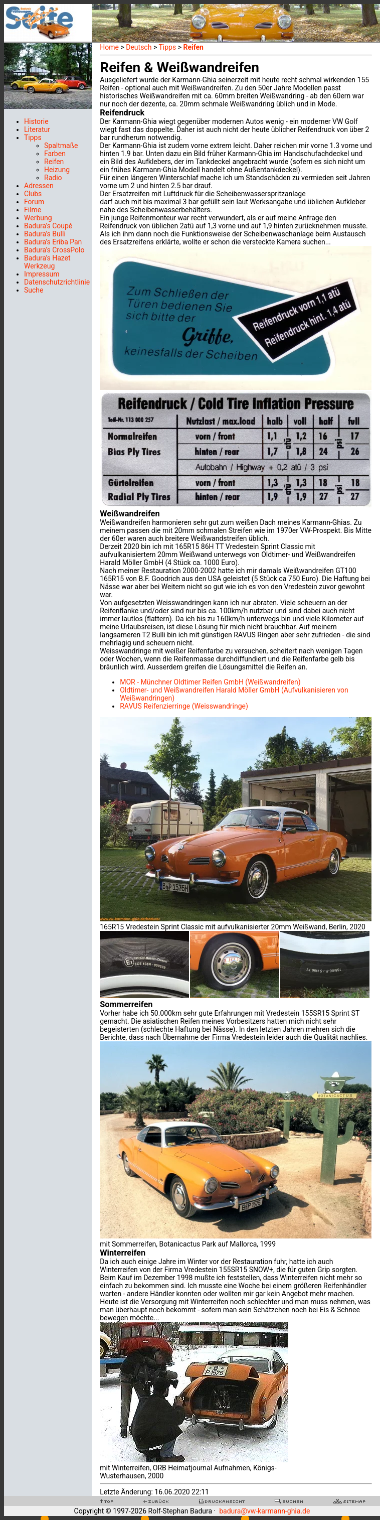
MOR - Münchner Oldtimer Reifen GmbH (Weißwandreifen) (210, 682)
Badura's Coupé (48, 226)
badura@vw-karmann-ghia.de (264, 1511)
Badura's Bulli (45, 234)
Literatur (37, 129)
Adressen (39, 186)
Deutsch (138, 47)
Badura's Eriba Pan (53, 242)
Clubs (33, 194)
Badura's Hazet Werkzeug (47, 262)
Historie (36, 121)
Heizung (57, 170)
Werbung (38, 218)
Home (109, 47)
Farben (55, 154)
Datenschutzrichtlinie (57, 282)
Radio (53, 178)
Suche (34, 290)
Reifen (54, 162)
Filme (32, 210)
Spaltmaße (61, 146)
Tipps (33, 137)
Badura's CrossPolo (54, 250)
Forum (34, 202)
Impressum (41, 274)
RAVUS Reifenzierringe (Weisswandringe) (184, 706)
